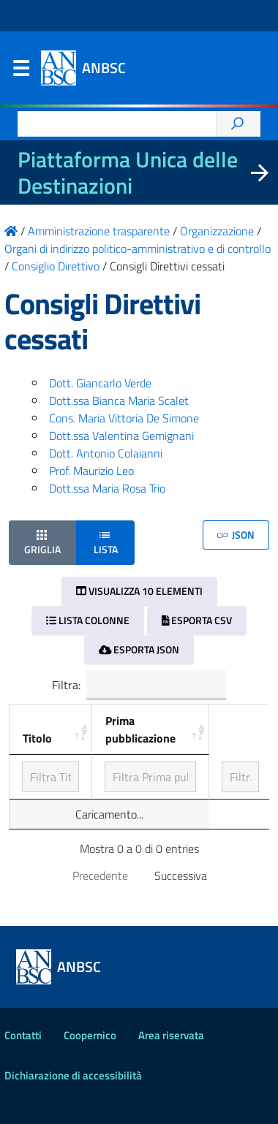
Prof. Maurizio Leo (91, 470)
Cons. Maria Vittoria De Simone (124, 418)
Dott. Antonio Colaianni (105, 453)
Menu (20, 71)
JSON (236, 534)
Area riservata (171, 1035)
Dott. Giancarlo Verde (100, 383)
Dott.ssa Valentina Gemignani (121, 435)
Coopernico (90, 1035)
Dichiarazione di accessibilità (73, 1075)
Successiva (180, 875)
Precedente (100, 875)
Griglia (42, 542)
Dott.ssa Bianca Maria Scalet (119, 400)
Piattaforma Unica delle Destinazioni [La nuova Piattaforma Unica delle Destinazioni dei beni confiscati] (128, 172)
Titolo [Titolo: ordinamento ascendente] (37, 738)
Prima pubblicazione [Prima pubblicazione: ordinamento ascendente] (140, 729)
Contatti (23, 1035)
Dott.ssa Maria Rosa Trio (107, 488)
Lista (106, 542)
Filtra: (139, 684)
